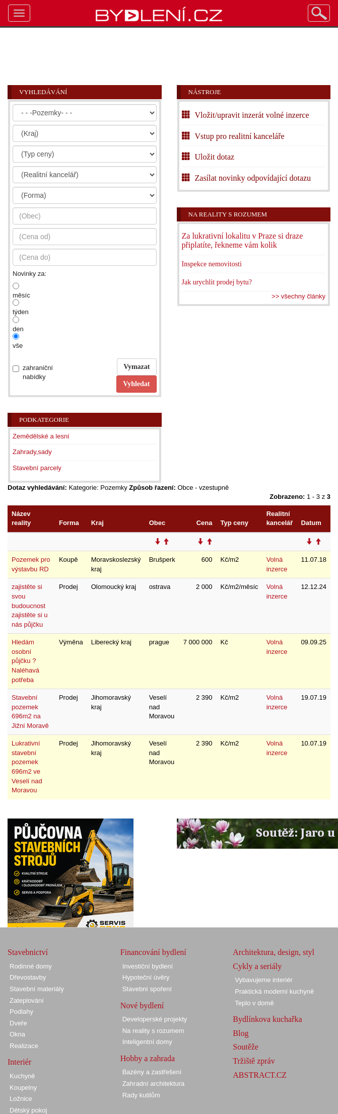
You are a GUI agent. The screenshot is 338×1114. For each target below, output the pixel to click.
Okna (17, 1034)
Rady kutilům (141, 1095)
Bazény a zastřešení (152, 1072)
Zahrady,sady (32, 452)
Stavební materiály (37, 989)
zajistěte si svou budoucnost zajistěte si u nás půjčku (30, 605)
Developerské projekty (154, 1019)
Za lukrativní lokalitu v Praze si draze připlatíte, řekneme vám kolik (242, 240)
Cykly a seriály (257, 966)
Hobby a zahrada (147, 1058)
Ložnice (21, 1098)
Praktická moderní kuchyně (274, 991)
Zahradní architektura (153, 1083)
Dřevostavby (28, 977)
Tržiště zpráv (254, 1061)
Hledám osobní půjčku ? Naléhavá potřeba (25, 660)
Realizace (24, 1046)
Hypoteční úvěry (146, 977)
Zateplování (27, 1000)
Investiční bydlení (147, 966)
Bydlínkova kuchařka (267, 1019)
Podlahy (21, 1011)
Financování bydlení (153, 952)
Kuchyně (22, 1076)
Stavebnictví (28, 952)
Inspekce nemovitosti (212, 264)
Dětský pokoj (28, 1110)
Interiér (19, 1062)
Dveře (18, 1023)
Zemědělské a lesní (41, 436)
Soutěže (245, 1047)
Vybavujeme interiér (263, 980)
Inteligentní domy (147, 1042)
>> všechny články (298, 296)
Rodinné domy (31, 966)
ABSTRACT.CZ (260, 1075)
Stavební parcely (37, 468)
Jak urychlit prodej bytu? (217, 282)
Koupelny (23, 1087)
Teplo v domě (254, 1003)
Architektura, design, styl (273, 952)
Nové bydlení (142, 1005)
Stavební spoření (147, 989)
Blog (240, 1033)
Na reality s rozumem (227, 214)
